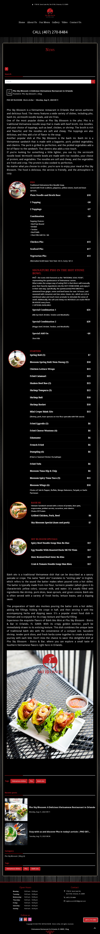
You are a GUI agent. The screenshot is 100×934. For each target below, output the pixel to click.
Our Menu (44, 22)
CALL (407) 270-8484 (50, 32)
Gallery (56, 22)
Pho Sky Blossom (16, 110)
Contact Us (75, 22)
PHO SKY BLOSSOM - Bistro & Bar (20, 100)
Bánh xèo (12, 574)
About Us (32, 22)
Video (65, 22)
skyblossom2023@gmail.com (76, 901)
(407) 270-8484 (90, 920)
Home (22, 22)
